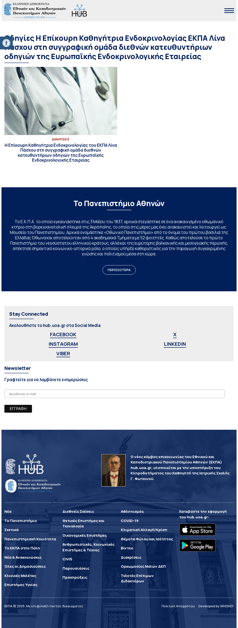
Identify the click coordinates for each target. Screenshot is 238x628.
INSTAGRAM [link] (63, 344)
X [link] (174, 334)
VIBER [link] (63, 353)
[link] (6, 43)
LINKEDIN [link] (175, 344)
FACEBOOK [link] (63, 334)
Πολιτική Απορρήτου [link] (178, 606)
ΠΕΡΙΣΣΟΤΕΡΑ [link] (119, 270)
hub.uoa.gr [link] (197, 517)
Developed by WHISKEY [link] (216, 606)
